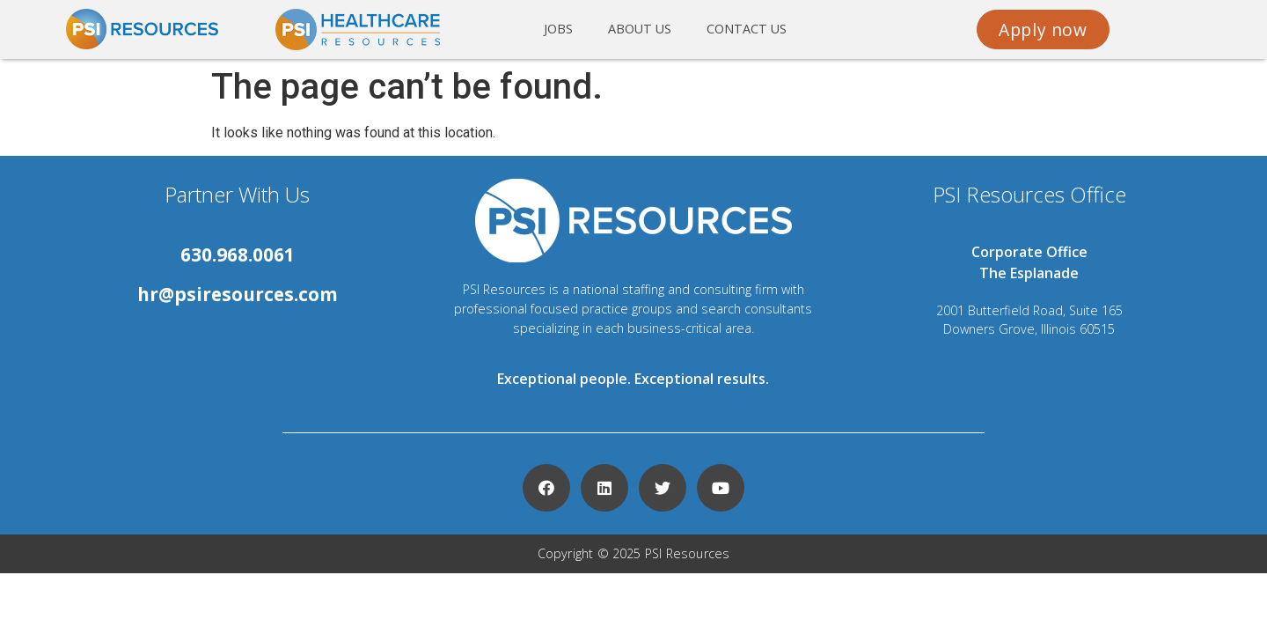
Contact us (747, 28)
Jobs (558, 28)
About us (639, 28)
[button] (1043, 29)
